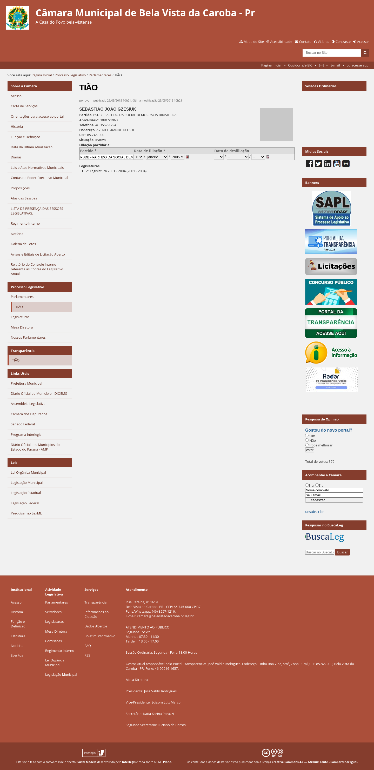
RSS (87, 655)
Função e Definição (18, 623)
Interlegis (129, 762)
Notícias (17, 645)
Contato (305, 41)
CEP (82, 134)
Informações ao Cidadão (96, 614)
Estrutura (18, 636)
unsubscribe (314, 511)
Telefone (86, 125)
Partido (85, 114)
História (17, 612)
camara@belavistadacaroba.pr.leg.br (165, 616)
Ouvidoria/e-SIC (300, 65)
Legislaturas (89, 166)
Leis (14, 462)
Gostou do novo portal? (328, 430)
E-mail (335, 65)
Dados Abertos (95, 626)
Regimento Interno (59, 650)
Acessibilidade (281, 41)
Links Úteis (20, 373)
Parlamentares (100, 75)
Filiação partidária (94, 145)
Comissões (53, 641)
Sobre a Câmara (24, 86)
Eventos (17, 655)
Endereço (87, 130)
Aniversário (88, 120)
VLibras (323, 41)
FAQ (87, 645)
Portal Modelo (86, 762)
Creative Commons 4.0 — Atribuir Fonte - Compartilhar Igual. (315, 762)
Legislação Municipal (61, 674)
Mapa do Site (254, 41)
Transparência (23, 350)
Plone (167, 762)
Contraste (343, 41)
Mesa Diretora (56, 631)
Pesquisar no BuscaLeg (324, 525)
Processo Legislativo (70, 75)
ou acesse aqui (357, 65)
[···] (321, 65)
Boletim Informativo (99, 636)
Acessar (363, 41)
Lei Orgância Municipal (54, 662)
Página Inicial (271, 65)
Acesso (16, 602)
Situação (86, 139)
